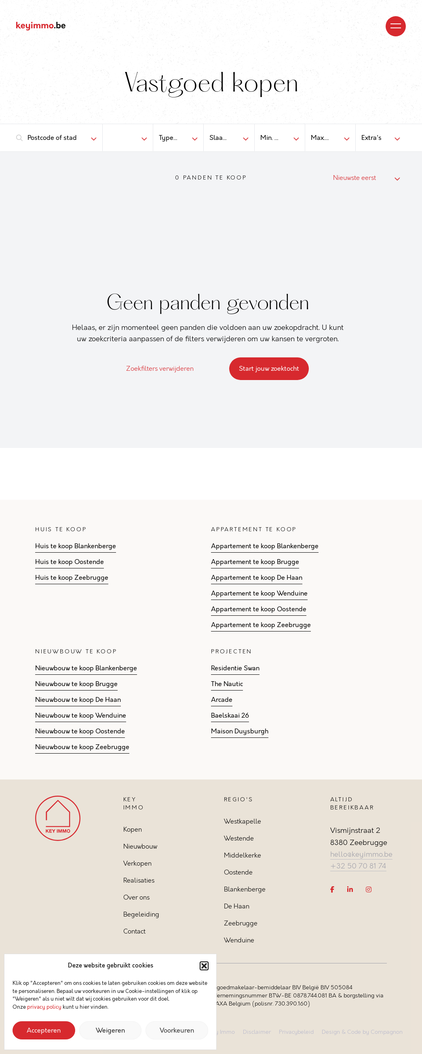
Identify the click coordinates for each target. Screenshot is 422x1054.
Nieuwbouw (140, 846)
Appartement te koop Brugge (255, 562)
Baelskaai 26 (230, 715)
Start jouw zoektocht (269, 368)
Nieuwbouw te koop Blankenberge (86, 668)
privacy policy (44, 1007)
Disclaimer (257, 1032)
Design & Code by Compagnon (362, 1032)
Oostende (238, 872)
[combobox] (52, 138)
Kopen (132, 829)
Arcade (221, 699)
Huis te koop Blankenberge (75, 546)
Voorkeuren (177, 1030)
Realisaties (138, 880)
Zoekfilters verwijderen (164, 368)
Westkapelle (242, 821)
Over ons (136, 897)
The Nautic (227, 684)
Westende (239, 838)
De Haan (236, 906)
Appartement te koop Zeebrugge (261, 625)
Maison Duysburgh (239, 731)
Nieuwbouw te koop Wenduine (80, 715)
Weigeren (110, 1030)
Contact (134, 931)
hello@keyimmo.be (361, 854)
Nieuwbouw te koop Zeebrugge (82, 747)
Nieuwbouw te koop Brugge (76, 684)
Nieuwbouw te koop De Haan (78, 699)
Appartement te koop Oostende (258, 609)
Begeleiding (141, 914)
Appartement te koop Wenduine (259, 593)
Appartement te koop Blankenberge (265, 546)
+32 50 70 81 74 (358, 866)
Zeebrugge (240, 923)
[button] (204, 966)
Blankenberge (245, 889)
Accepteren (44, 1030)
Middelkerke (242, 855)
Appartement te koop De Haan (256, 577)
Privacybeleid (296, 1032)
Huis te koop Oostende (69, 562)
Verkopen (137, 863)
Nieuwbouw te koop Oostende (80, 731)
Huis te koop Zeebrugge (71, 577)
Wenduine (239, 940)
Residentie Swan (235, 668)
